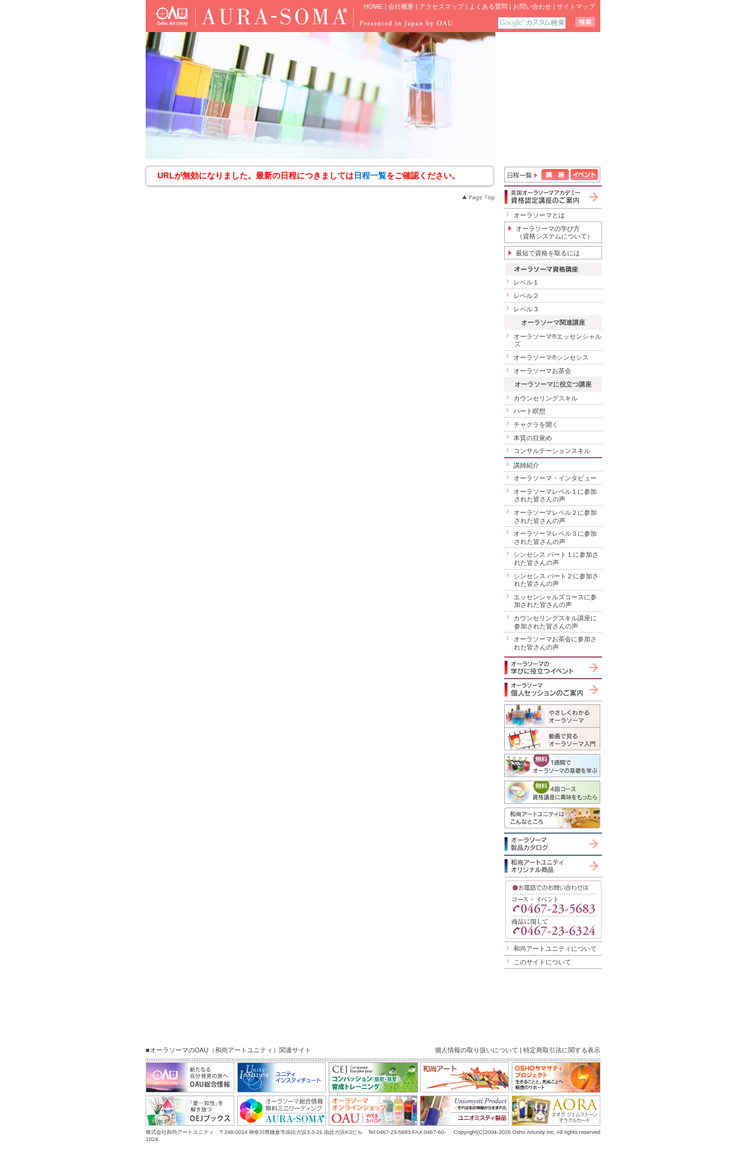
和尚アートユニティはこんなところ (552, 817)
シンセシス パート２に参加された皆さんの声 (556, 580)
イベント (584, 174)
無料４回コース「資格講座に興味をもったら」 (552, 792)
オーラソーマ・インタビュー (555, 478)
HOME (373, 6)
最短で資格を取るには (548, 253)
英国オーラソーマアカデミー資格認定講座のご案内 (552, 196)
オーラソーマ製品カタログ (552, 844)
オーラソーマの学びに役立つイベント (552, 668)
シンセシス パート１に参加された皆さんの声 (556, 558)
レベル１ (526, 282)
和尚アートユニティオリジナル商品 (552, 866)
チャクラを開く (535, 424)
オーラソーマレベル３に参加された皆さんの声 (555, 537)
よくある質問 (488, 6)
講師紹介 (526, 465)
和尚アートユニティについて (555, 948)
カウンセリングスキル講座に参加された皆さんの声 (555, 622)
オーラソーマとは (539, 215)
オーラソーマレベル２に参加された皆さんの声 (555, 516)
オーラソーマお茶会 (542, 370)
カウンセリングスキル (545, 398)
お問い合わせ (532, 6)
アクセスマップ (441, 6)
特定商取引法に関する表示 (561, 1049)
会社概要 (401, 6)
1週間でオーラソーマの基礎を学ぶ (552, 765)
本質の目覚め (532, 437)
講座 (555, 174)
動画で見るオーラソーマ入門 (552, 738)
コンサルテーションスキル (551, 450)
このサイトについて (542, 961)
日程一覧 (370, 175)
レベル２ (526, 295)
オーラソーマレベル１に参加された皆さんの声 (555, 495)
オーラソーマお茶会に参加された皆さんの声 (555, 643)
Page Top (477, 197)
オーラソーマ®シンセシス (551, 357)
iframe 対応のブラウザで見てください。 (548, 95)
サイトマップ (576, 6)
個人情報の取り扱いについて (476, 1049)
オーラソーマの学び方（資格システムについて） (554, 232)
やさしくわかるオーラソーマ (552, 715)
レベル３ (526, 308)
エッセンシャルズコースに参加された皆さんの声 (555, 601)
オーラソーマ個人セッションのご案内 (552, 689)
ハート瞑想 (529, 411)
